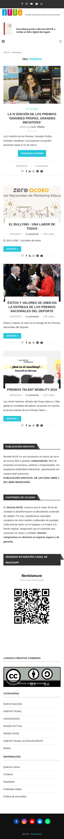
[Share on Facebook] (26, 171)
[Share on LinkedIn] (30, 171)
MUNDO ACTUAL (12, 726)
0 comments (41, 166)
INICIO (6, 52)
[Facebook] (22, 4)
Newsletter (9, 781)
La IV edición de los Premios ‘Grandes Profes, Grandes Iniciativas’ (32, 118)
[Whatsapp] (41, 4)
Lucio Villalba (37, 126)
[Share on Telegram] (37, 171)
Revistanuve (36, 834)
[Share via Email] (41, 171)
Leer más (12, 249)
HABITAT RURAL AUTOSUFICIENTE (23, 741)
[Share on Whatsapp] (34, 171)
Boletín (7, 748)
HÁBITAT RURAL (12, 711)
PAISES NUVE (11, 733)
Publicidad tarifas (12, 789)
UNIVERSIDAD (11, 718)
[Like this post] (22, 171)
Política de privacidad (14, 796)
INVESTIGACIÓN (12, 704)
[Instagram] (26, 4)
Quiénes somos (11, 767)
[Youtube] (31, 4)
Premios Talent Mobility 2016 (32, 389)
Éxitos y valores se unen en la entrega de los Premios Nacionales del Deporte (32, 307)
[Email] (36, 4)
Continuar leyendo (32, 153)
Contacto (8, 774)
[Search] (60, 41)
